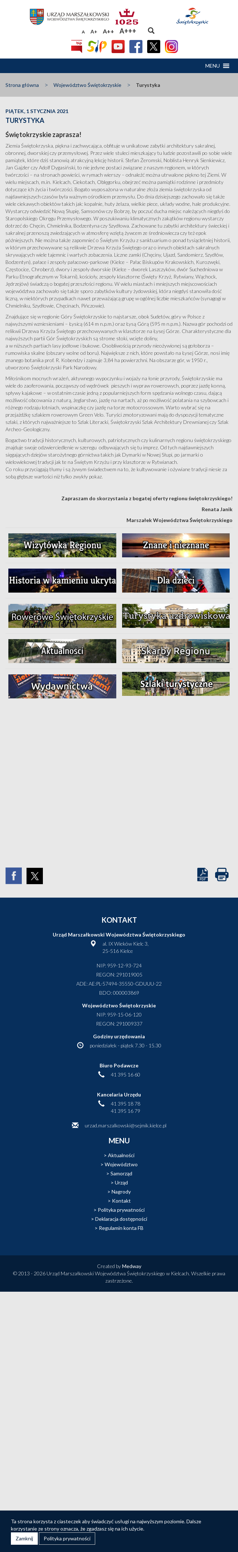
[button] (212, 66)
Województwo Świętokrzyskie (87, 85)
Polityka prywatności (121, 1210)
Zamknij (24, 1538)
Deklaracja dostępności (121, 1219)
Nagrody (121, 1191)
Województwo (121, 1164)
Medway (131, 1266)
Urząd (121, 1182)
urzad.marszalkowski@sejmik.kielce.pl (125, 1125)
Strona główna (22, 85)
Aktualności (121, 1155)
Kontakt (121, 1201)
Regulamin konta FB (121, 1228)
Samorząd (121, 1173)
